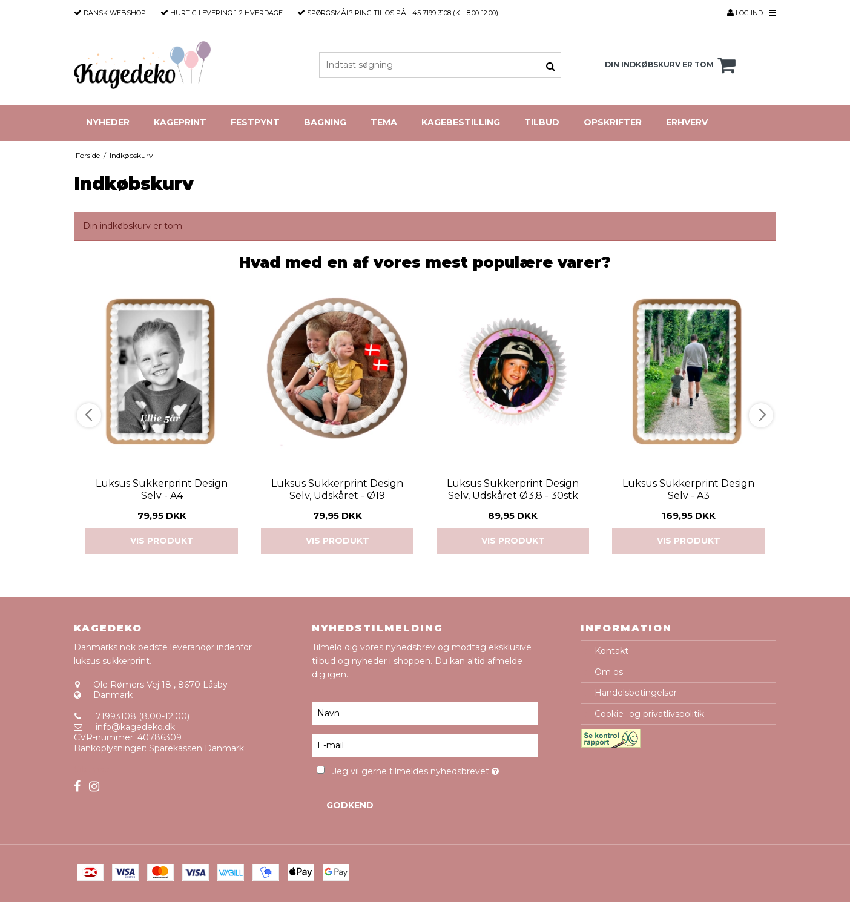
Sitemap (92, 769)
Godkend (350, 805)
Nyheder (108, 122)
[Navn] (425, 713)
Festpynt (255, 122)
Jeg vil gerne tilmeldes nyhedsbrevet (435, 769)
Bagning (325, 122)
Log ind (745, 12)
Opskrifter (613, 122)
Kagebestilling (460, 122)
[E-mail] (425, 745)
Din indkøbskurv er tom (672, 65)
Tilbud (541, 122)
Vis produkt (162, 540)
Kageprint (180, 122)
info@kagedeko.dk (135, 727)
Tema (384, 122)
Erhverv (687, 122)
